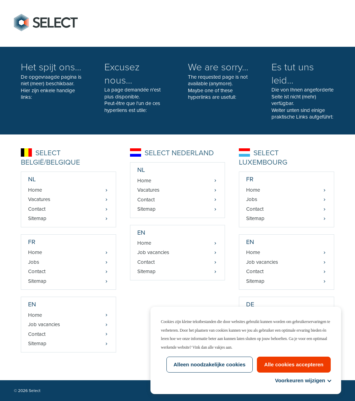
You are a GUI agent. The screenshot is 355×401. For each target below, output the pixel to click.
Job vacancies (44, 324)
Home (35, 190)
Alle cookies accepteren (293, 364)
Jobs (33, 262)
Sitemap (37, 218)
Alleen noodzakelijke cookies (210, 364)
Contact (36, 209)
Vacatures (39, 199)
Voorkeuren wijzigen (303, 380)
